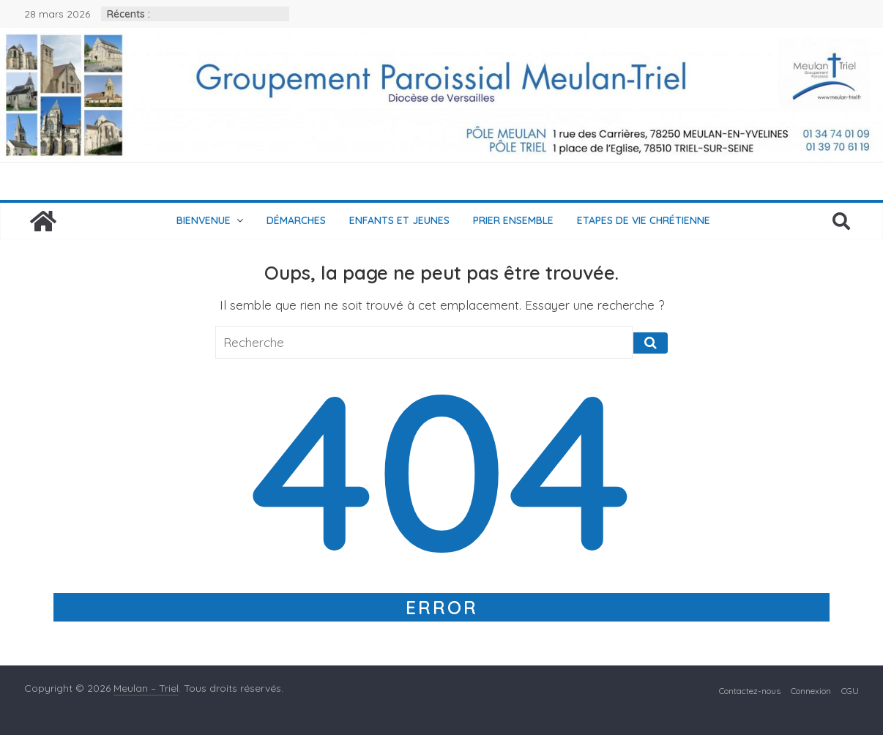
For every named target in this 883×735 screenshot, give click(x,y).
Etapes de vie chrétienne (643, 220)
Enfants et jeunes (399, 220)
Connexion (811, 690)
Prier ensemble (513, 220)
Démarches (296, 220)
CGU (850, 690)
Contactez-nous (749, 690)
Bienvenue (203, 220)
